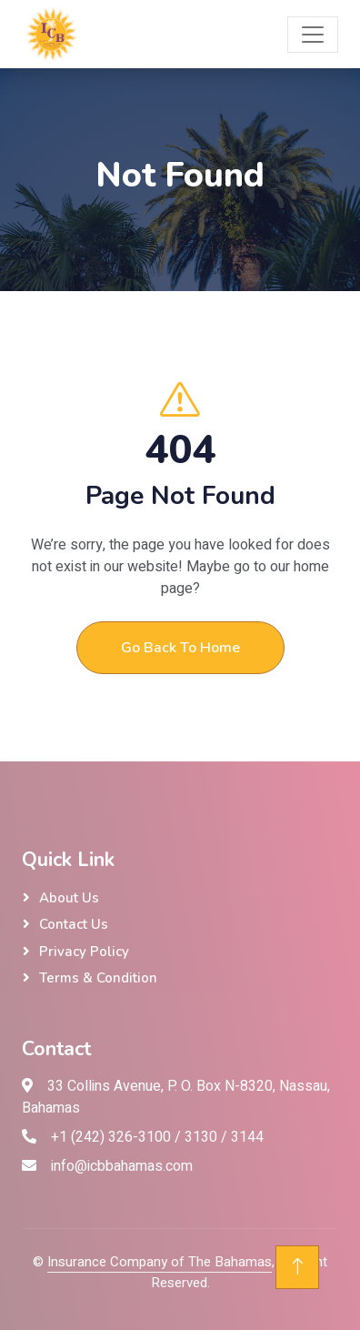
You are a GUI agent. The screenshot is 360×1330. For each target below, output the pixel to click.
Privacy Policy (84, 951)
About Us (69, 898)
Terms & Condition (98, 978)
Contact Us (73, 924)
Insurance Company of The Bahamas (159, 1262)
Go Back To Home (180, 648)
